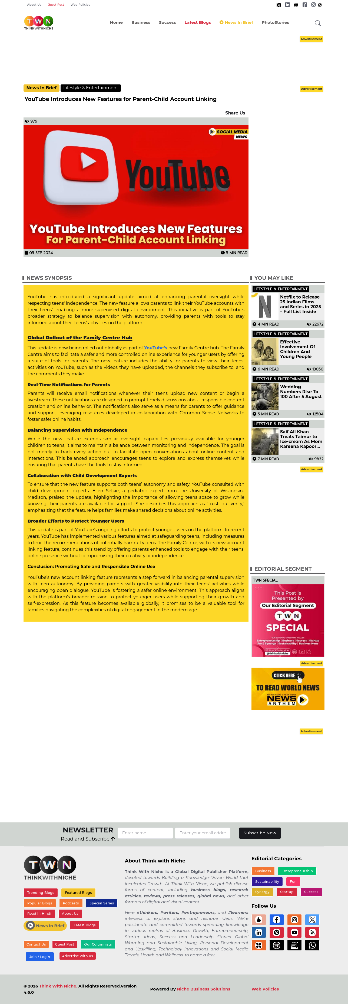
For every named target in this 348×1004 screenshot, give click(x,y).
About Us (34, 5)
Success (167, 22)
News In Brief (236, 22)
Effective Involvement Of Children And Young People (297, 349)
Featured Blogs (78, 893)
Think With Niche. (58, 986)
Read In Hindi (39, 913)
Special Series (102, 903)
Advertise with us (77, 956)
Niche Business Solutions (203, 989)
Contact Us (36, 944)
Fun (293, 882)
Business (140, 22)
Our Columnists (98, 944)
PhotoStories (275, 22)
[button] (318, 23)
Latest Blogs (198, 22)
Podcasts (71, 903)
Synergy (262, 892)
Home (116, 22)
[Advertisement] (182, 59)
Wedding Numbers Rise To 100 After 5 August (301, 392)
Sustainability (267, 882)
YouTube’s (156, 347)
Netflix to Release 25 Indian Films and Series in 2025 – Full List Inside (300, 304)
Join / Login (39, 957)
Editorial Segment (282, 569)
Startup (286, 892)
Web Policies (80, 5)
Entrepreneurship (297, 871)
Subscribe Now (260, 832)
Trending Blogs (40, 893)
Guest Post (56, 5)
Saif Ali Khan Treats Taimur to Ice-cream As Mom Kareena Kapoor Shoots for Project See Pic (301, 439)
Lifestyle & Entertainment (90, 87)
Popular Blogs (39, 903)
